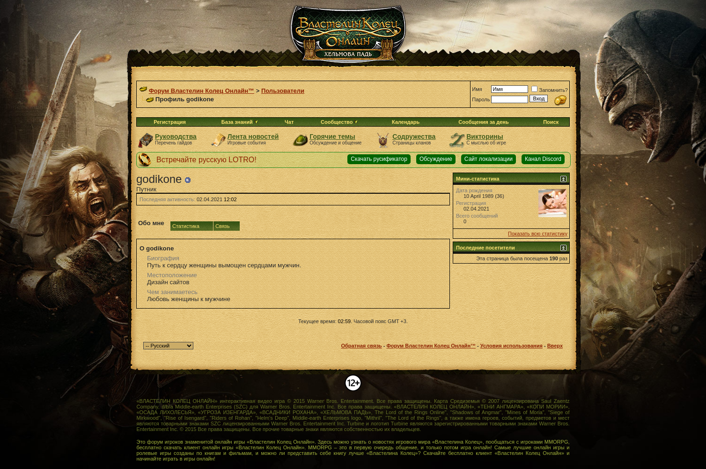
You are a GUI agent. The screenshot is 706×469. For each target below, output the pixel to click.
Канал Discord (543, 159)
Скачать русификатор (379, 159)
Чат (289, 122)
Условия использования (511, 345)
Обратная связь (361, 345)
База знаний (237, 122)
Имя (477, 89)
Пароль (481, 99)
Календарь (405, 122)
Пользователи (282, 90)
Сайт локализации (488, 159)
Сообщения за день (483, 122)
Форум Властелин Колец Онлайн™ (201, 90)
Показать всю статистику (537, 233)
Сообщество (339, 122)
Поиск (551, 122)
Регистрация (170, 122)
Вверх (555, 345)
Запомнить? (549, 90)
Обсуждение (435, 159)
